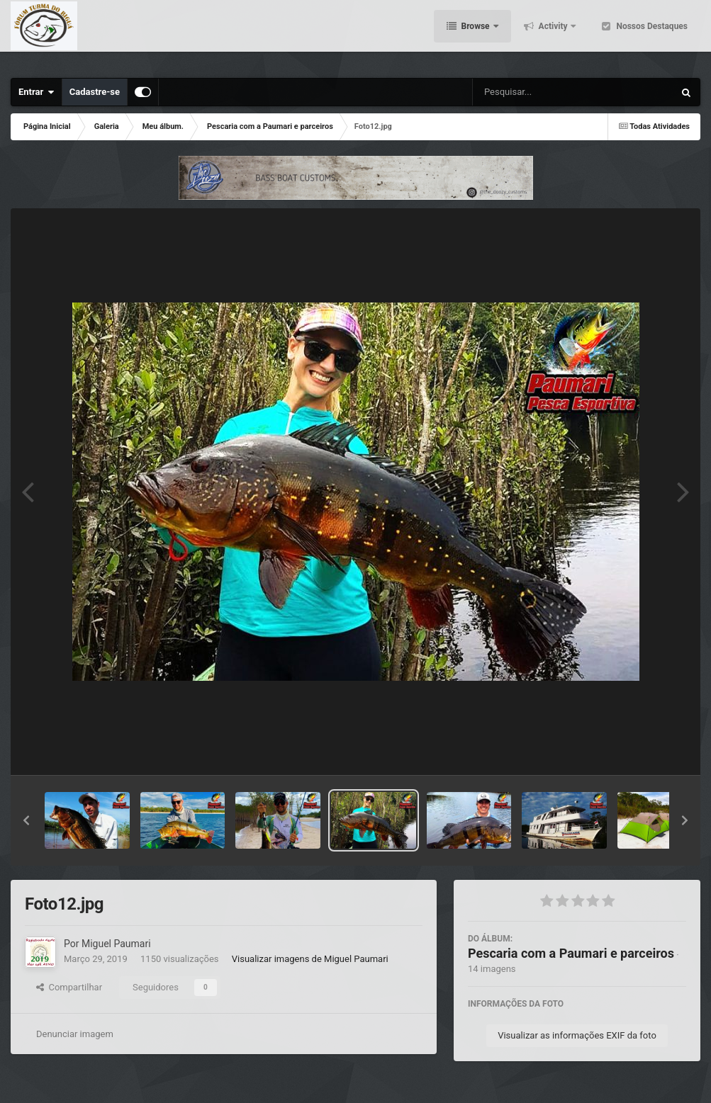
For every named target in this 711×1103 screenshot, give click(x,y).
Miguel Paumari (116, 943)
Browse (475, 35)
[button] (26, 820)
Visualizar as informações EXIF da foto (577, 1035)
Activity (553, 35)
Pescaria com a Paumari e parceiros (571, 953)
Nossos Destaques (651, 35)
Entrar (36, 92)
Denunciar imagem (74, 1034)
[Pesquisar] (523, 92)
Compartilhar (69, 987)
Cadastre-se (94, 91)
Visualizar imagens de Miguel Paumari (310, 959)
